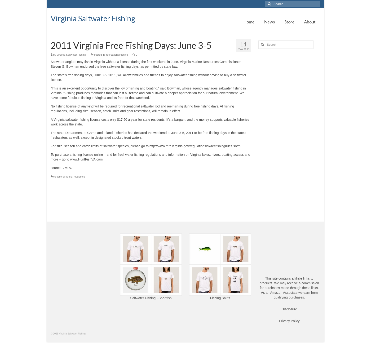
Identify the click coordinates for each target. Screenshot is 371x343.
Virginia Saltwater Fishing (93, 18)
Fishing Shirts (220, 298)
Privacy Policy (289, 321)
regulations (79, 176)
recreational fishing (117, 54)
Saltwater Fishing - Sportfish (151, 298)
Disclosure (289, 309)
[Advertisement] (289, 127)
